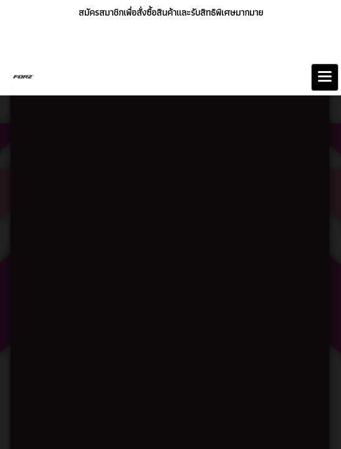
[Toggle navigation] (325, 77)
